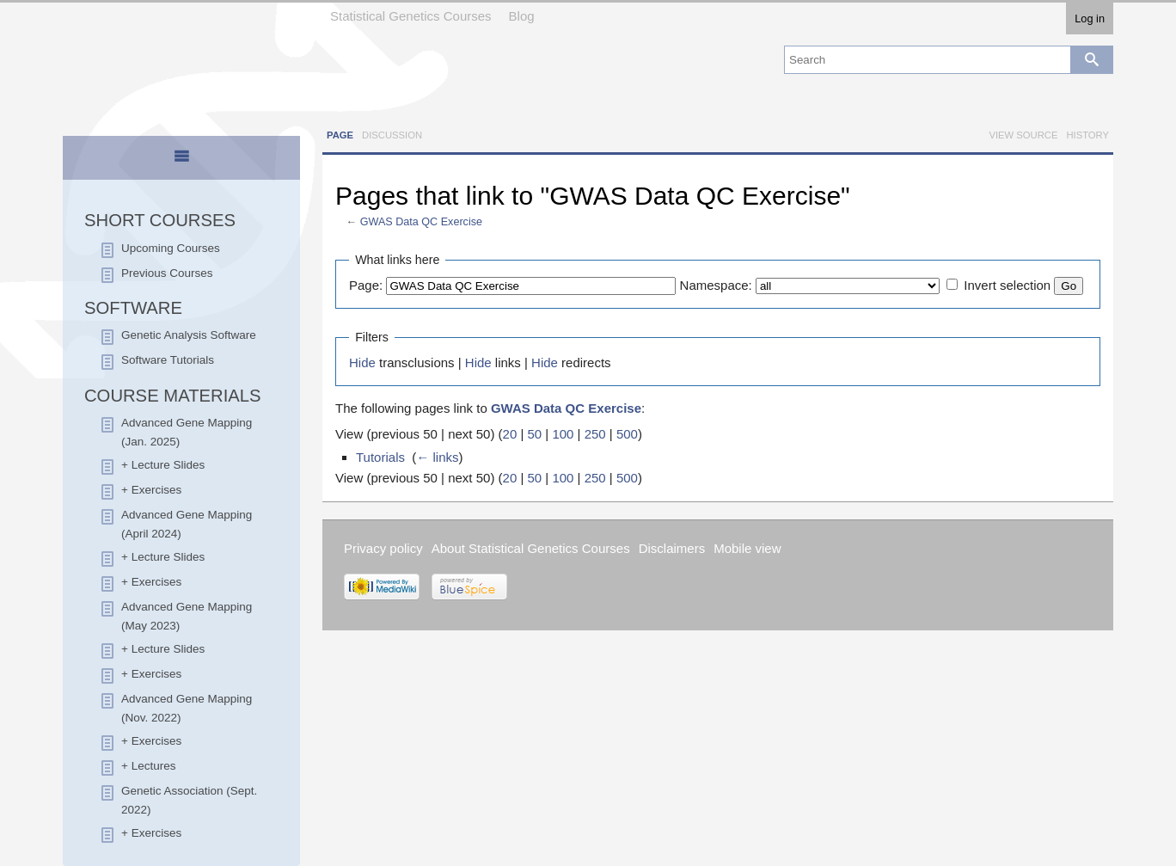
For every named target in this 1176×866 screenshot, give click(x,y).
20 (510, 434)
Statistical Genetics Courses (411, 16)
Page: (366, 285)
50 (534, 434)
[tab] (181, 159)
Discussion (392, 135)
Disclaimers (672, 548)
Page (340, 135)
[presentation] (181, 163)
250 (595, 434)
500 (627, 434)
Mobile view (747, 548)
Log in (1090, 18)
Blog (522, 16)
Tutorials (380, 457)
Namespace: (716, 285)
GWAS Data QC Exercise (421, 222)
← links (437, 457)
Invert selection (1007, 285)
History (1087, 135)
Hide (362, 362)
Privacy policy (383, 548)
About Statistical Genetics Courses (531, 548)
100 (562, 434)
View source (1023, 135)
